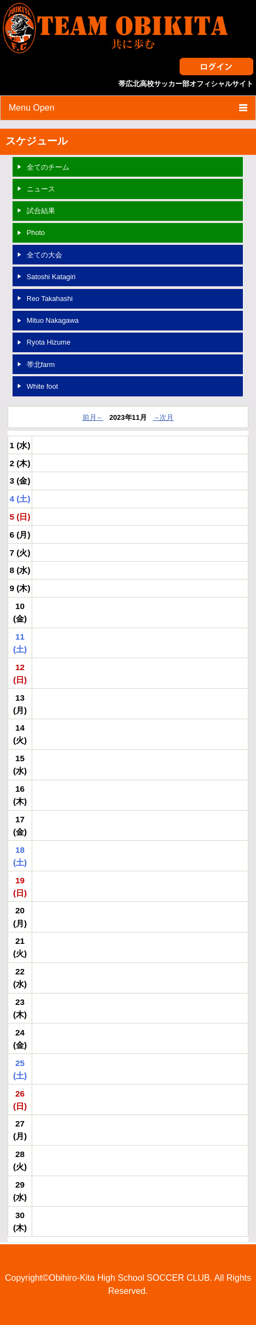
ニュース (41, 189)
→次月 (163, 417)
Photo (36, 232)
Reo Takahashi (50, 298)
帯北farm (41, 364)
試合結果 (41, 211)
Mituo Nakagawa (53, 320)
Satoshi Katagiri (51, 277)
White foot (42, 386)
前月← (93, 417)
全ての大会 (44, 255)
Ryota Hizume (48, 342)
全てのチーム (48, 167)
